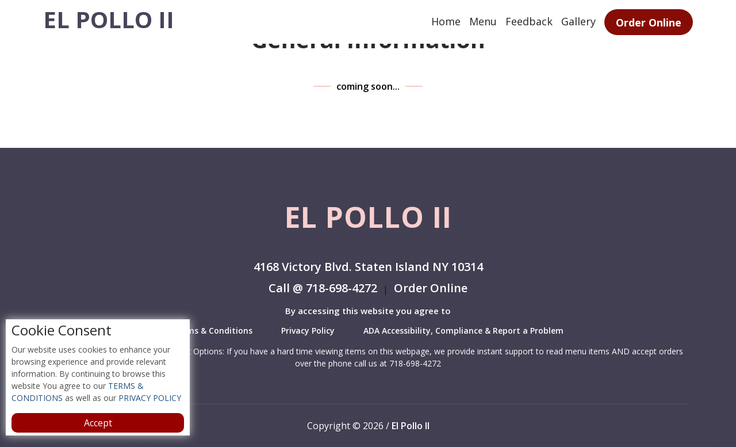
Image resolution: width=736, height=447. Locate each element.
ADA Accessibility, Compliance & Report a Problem (463, 330)
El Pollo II (108, 19)
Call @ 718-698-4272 (323, 289)
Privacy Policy (308, 330)
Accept (98, 423)
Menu (483, 21)
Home (446, 21)
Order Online (648, 22)
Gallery (578, 21)
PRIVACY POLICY (148, 397)
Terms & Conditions (212, 330)
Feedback (529, 21)
